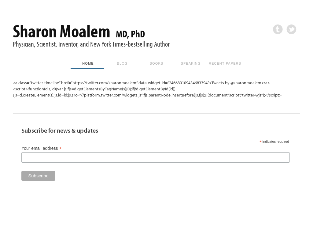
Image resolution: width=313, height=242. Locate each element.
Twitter (291, 29)
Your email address (41, 148)
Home (88, 63)
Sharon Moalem (79, 30)
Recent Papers (225, 63)
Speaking (191, 63)
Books (157, 63)
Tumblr (278, 29)
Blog (122, 63)
